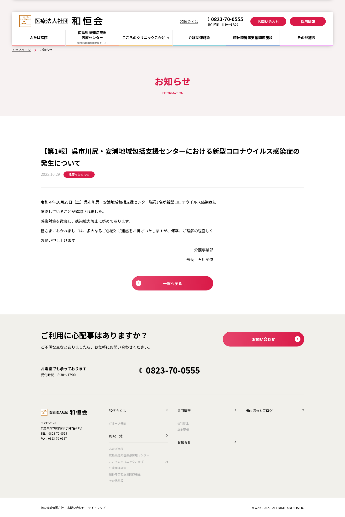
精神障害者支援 (253, 37)
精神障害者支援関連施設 (125, 474)
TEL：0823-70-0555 (54, 433)
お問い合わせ (268, 21)
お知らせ (184, 443)
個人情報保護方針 (52, 508)
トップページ (21, 49)
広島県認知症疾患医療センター (129, 455)
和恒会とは (189, 21)
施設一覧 (115, 436)
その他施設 (306, 37)
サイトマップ (96, 508)
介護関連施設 (199, 37)
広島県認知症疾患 (92, 37)
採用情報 (308, 21)
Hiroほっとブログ (259, 411)
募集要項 (183, 429)
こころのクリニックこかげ (126, 462)
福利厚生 (183, 423)
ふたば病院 (39, 37)
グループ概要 (117, 423)
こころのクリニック (145, 37)
